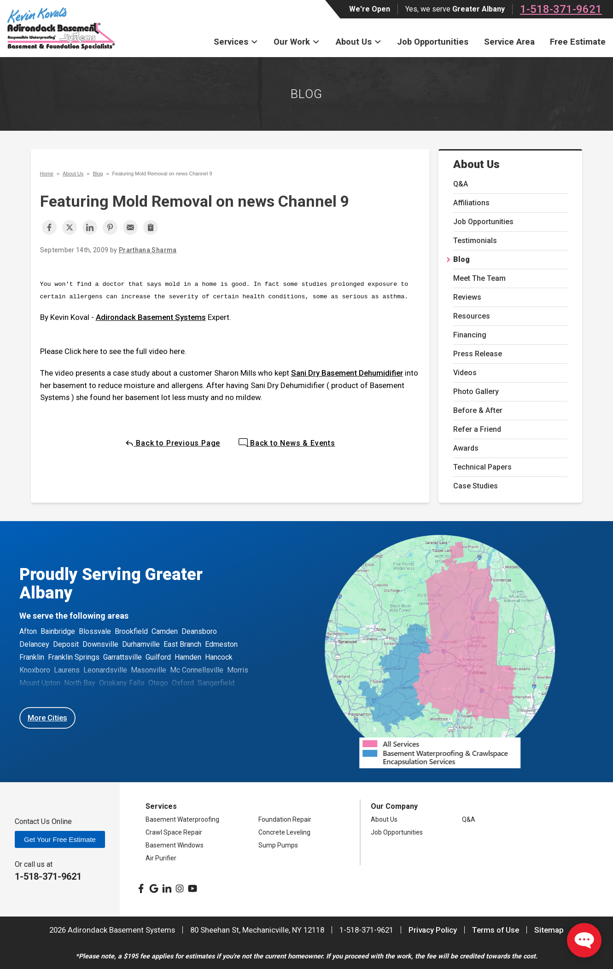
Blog (461, 259)
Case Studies (475, 486)
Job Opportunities (432, 41)
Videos (465, 372)
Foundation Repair (284, 819)
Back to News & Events (287, 443)
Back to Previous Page (173, 443)
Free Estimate (578, 41)
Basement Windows (175, 845)
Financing (469, 335)
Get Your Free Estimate (60, 839)
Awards (466, 448)
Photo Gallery (476, 391)
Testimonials (475, 240)
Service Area (509, 41)
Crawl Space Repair (174, 832)
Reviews (467, 297)
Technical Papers (482, 467)
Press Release (477, 353)
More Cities (47, 717)
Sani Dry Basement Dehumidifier (347, 372)
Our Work (297, 41)
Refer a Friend (477, 429)
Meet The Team (479, 278)
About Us (359, 41)
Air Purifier (161, 858)
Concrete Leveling (284, 832)
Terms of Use (495, 929)
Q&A (460, 184)
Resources (471, 316)
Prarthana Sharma (148, 250)
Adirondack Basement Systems (151, 317)
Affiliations (471, 202)
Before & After (477, 410)
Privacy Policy (433, 929)
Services (236, 41)
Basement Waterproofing (182, 819)
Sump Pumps (278, 845)
